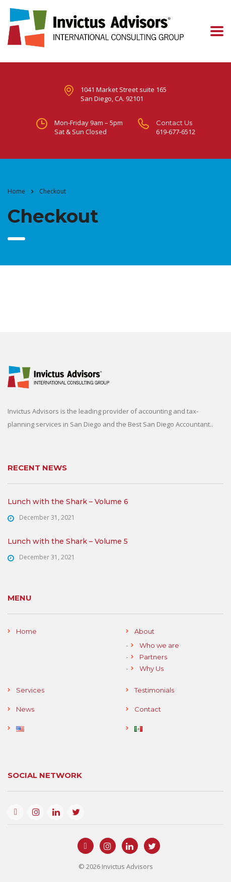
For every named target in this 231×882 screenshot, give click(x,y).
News (25, 709)
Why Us (151, 668)
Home (16, 191)
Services (30, 690)
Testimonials (154, 690)
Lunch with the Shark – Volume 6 (68, 501)
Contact (147, 709)
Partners (153, 657)
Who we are (159, 645)
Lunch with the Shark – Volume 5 (68, 541)
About (144, 631)
